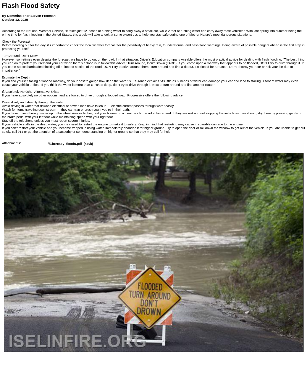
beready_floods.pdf (67, 144)
